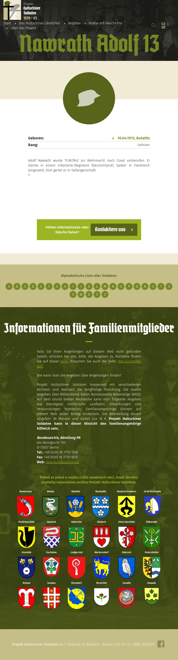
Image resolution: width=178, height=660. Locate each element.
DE (163, 27)
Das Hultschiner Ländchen (39, 23)
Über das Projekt (23, 28)
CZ (163, 24)
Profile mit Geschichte (105, 23)
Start (7, 23)
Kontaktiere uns (110, 229)
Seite (64, 361)
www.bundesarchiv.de (62, 462)
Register (74, 23)
